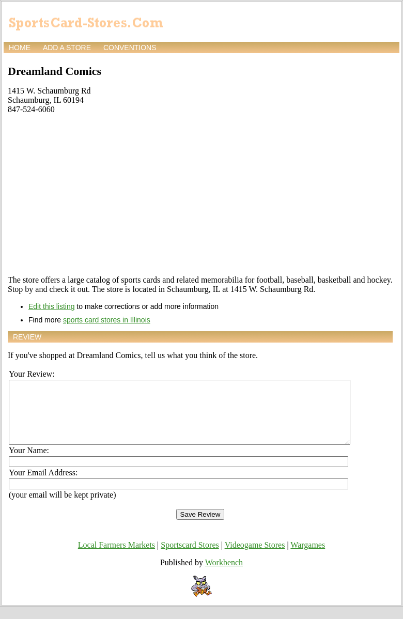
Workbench (224, 574)
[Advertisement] (200, 194)
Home (19, 47)
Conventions (130, 47)
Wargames (307, 557)
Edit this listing (51, 306)
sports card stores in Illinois (106, 320)
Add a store (67, 47)
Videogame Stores (255, 557)
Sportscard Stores (190, 557)
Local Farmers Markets (116, 557)
